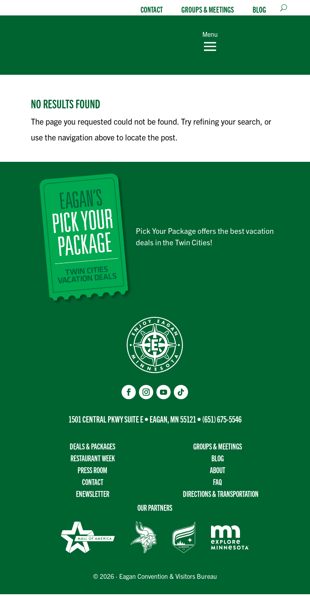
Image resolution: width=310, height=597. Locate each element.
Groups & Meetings (207, 9)
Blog (259, 9)
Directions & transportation (221, 496)
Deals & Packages (92, 449)
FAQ (217, 484)
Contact (152, 9)
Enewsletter (92, 496)
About (217, 473)
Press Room (92, 473)
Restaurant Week (92, 461)
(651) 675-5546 (222, 421)
